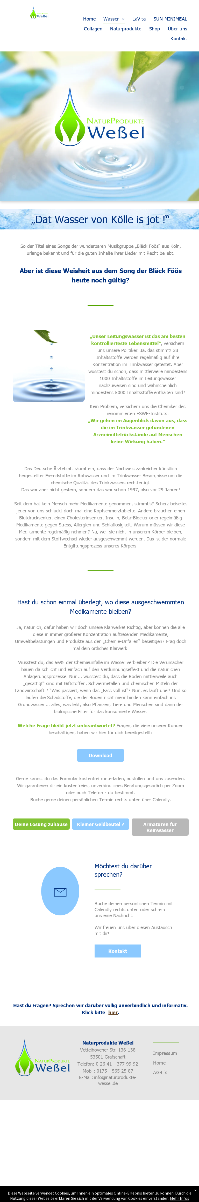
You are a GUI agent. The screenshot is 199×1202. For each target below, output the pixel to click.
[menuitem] (89, 18)
